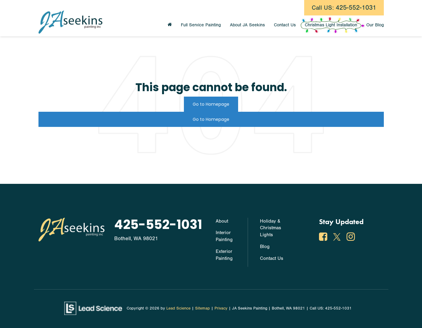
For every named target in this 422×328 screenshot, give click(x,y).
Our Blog (375, 25)
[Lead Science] (93, 308)
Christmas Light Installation (331, 25)
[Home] (169, 25)
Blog (265, 246)
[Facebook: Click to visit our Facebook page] (323, 238)
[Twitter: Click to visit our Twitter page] (338, 238)
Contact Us (271, 258)
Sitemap (202, 308)
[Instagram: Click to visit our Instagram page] (351, 238)
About (222, 221)
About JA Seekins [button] (247, 25)
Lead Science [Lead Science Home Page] (178, 308)
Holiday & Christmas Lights (270, 228)
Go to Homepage (211, 104)
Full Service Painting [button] (201, 25)
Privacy (221, 308)
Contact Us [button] (285, 25)
